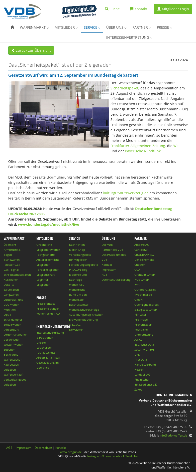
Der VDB (107, 244)
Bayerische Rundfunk (143, 151)
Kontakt (107, 264)
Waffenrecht (77, 289)
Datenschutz (43, 448)
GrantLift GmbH (144, 274)
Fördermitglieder (47, 269)
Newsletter (76, 329)
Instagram (94, 456)
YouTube (131, 456)
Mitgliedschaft (45, 274)
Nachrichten (77, 244)
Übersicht (10, 244)
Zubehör (9, 349)
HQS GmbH (141, 279)
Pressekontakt (45, 303)
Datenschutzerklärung (116, 279)
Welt (177, 145)
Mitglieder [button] (66, 27)
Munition (10, 309)
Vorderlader (12, 339)
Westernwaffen (13, 344)
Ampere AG (141, 244)
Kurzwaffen (11, 279)
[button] (12, 27)
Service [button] (92, 27)
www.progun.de (71, 452)
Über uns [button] (116, 27)
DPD (137, 354)
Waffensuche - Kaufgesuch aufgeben (13, 364)
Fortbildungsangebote (83, 264)
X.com (106, 456)
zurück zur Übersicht (31, 50)
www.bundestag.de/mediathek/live (48, 224)
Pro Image (141, 319)
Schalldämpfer (13, 319)
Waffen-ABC (76, 284)
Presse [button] (164, 27)
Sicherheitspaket (124, 88)
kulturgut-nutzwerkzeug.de (126, 193)
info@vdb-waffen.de (173, 435)
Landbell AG (142, 374)
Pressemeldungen (48, 308)
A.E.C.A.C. (75, 324)
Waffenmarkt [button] (34, 27)
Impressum (109, 269)
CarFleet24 (141, 249)
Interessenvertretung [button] (129, 37)
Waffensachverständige (84, 309)
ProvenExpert (143, 324)
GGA (137, 269)
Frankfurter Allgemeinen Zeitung (137, 145)
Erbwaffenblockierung (83, 319)
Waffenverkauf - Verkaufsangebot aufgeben (15, 379)
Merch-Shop (77, 249)
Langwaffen (11, 294)
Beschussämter (79, 304)
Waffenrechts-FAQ (48, 313)
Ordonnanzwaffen (15, 334)
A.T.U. (138, 339)
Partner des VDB (112, 249)
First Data (140, 359)
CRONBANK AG (144, 254)
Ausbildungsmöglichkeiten (86, 314)
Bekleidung (11, 354)
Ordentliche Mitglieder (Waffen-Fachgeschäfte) (48, 249)
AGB (104, 274)
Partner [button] (141, 27)
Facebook (118, 456)
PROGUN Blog (78, 269)
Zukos (138, 389)
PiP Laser (140, 314)
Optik (7, 314)
